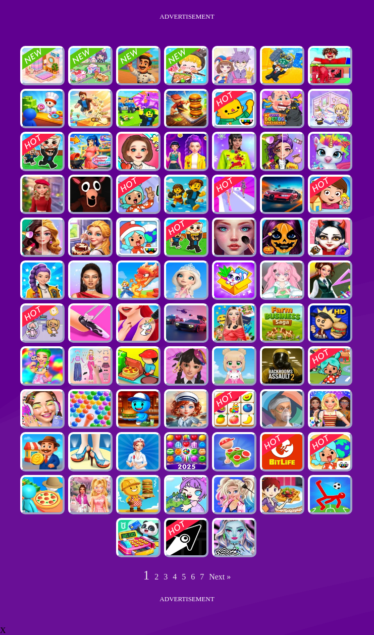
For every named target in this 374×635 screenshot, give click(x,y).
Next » (220, 576)
